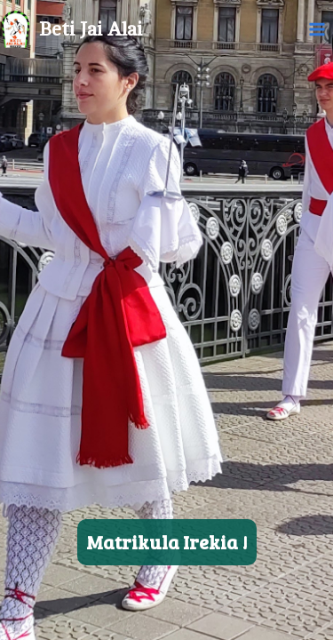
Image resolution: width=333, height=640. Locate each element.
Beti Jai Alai (90, 29)
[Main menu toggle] (317, 29)
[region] (166, 320)
